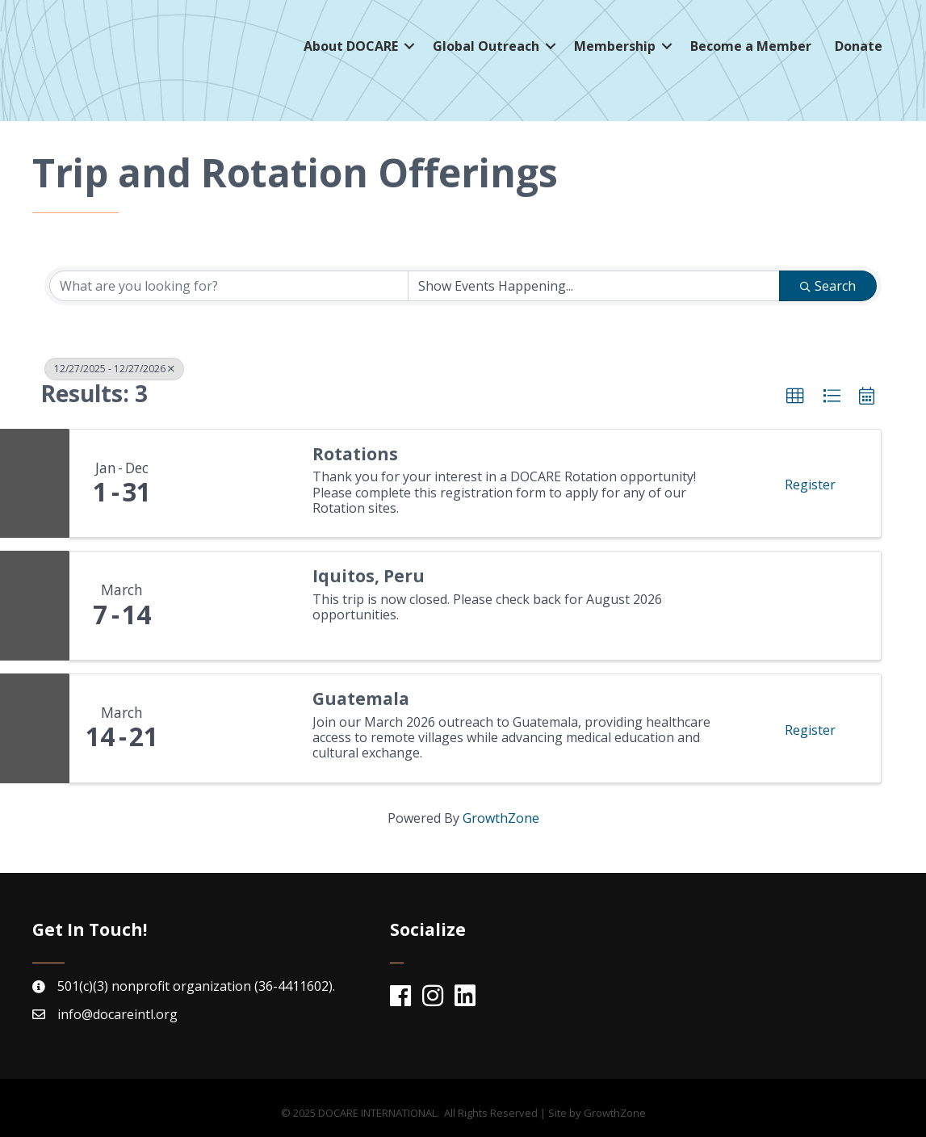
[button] (795, 396)
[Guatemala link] (235, 728)
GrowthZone (501, 818)
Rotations (355, 454)
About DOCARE (351, 52)
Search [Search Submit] (828, 286)
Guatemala (360, 698)
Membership (615, 52)
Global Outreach (486, 52)
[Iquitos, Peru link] (235, 605)
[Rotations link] (235, 484)
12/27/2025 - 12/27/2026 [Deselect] (114, 369)
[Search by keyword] (229, 286)
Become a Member (750, 52)
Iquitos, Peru (368, 576)
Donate (858, 52)
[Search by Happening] (594, 286)
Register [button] (810, 484)
